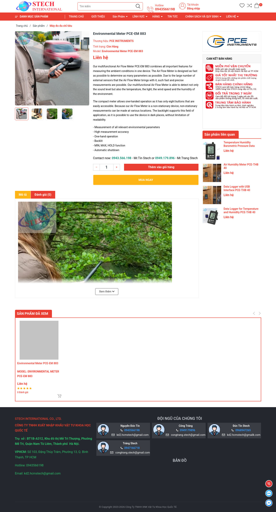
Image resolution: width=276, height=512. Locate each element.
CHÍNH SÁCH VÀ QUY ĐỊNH (201, 16)
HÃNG (156, 16)
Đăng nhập (193, 8)
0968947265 (243, 430)
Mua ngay (145, 180)
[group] (52, 68)
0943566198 (165, 9)
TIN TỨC (173, 16)
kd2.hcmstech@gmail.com (131, 434)
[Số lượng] (106, 167)
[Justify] (138, 6)
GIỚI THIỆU (98, 16)
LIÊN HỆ (231, 16)
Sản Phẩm (119, 16)
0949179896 (187, 430)
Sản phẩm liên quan (219, 134)
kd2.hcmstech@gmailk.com (243, 434)
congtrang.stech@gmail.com (187, 434)
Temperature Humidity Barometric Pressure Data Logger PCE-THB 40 (239, 146)
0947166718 (132, 447)
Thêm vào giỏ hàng (161, 167)
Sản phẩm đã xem (32, 314)
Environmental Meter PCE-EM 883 (37, 363)
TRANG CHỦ (76, 16)
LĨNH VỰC (139, 16)
